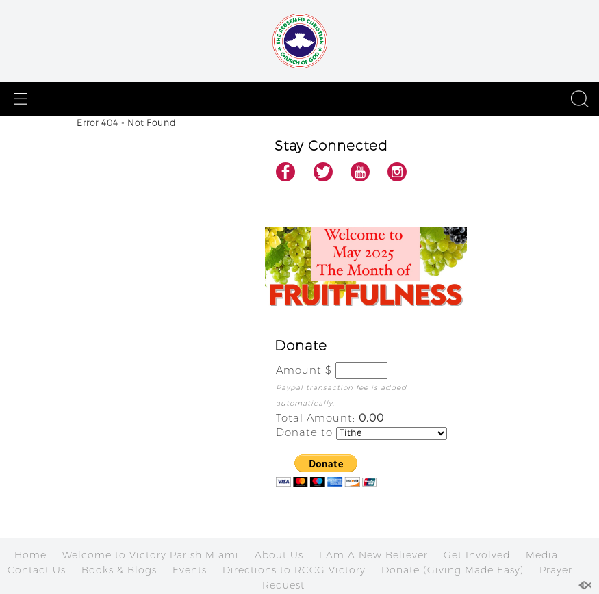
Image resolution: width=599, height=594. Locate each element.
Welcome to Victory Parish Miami (150, 555)
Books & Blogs (119, 570)
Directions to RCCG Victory (294, 570)
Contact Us (37, 570)
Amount (299, 369)
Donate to (304, 432)
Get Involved (477, 555)
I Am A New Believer (373, 555)
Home (30, 555)
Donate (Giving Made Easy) (452, 570)
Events (190, 570)
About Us (279, 555)
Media (542, 555)
